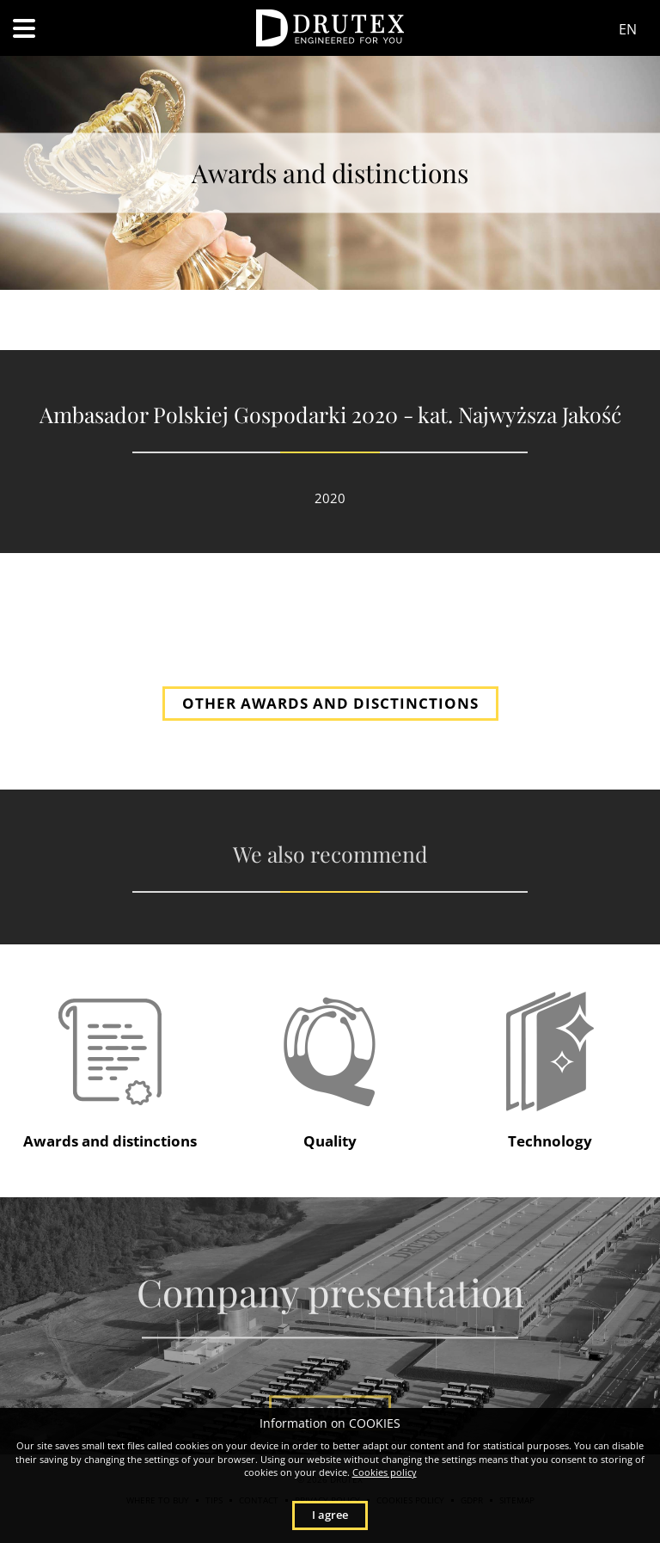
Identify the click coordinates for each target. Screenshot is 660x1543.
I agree (330, 1514)
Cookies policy (384, 1472)
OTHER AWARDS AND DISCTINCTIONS (330, 703)
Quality (330, 1141)
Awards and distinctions (110, 1141)
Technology (550, 1141)
